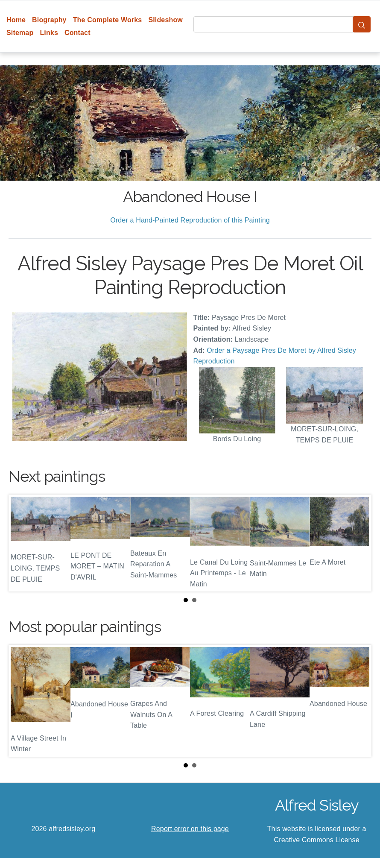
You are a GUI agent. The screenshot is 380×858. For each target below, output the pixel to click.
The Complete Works (107, 19)
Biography (49, 19)
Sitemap (19, 32)
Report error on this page (190, 828)
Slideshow (165, 19)
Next (358, 543)
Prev (22, 543)
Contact (77, 32)
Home (16, 19)
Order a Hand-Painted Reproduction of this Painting (190, 220)
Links (49, 32)
